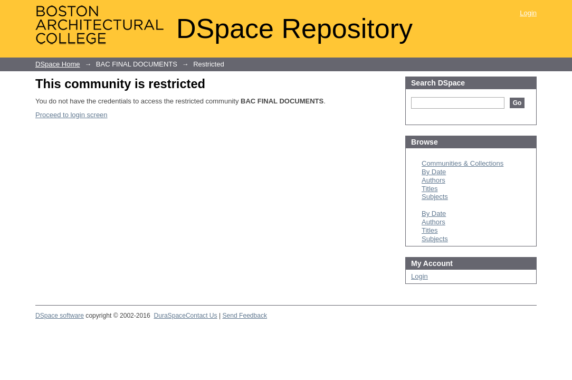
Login (528, 13)
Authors (433, 180)
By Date (434, 172)
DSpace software (59, 315)
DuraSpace (169, 315)
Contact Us (201, 315)
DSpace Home (57, 64)
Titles (430, 189)
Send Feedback (244, 315)
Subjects (435, 197)
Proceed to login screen (71, 115)
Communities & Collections (462, 163)
